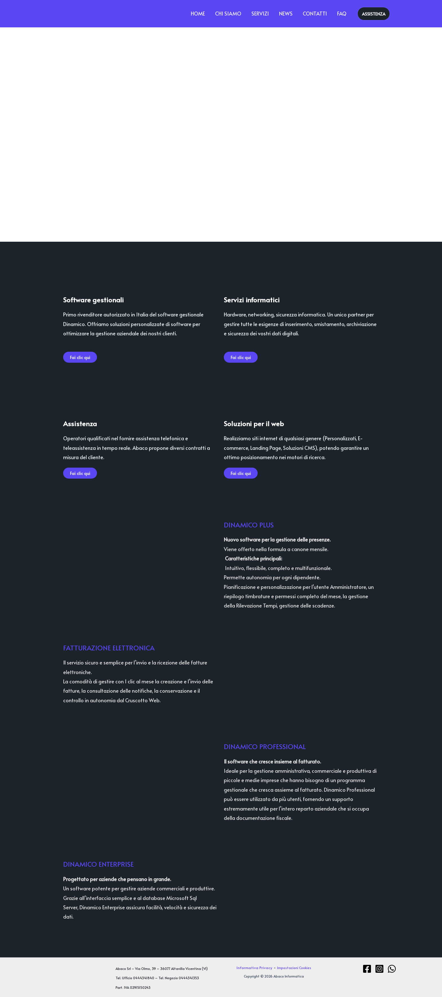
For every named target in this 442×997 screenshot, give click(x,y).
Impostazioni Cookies (294, 967)
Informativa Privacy (254, 967)
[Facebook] (367, 968)
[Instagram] (379, 968)
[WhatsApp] (391, 968)
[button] (373, 14)
